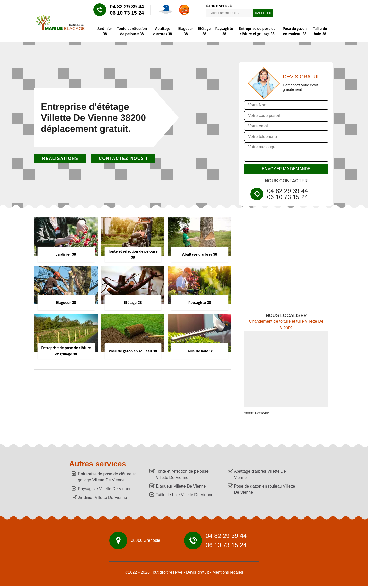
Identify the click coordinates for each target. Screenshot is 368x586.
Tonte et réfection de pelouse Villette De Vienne (182, 474)
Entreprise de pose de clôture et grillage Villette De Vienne (107, 477)
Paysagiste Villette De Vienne (104, 489)
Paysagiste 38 (224, 31)
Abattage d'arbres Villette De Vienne (260, 474)
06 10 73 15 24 (127, 13)
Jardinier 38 (104, 31)
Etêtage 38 (204, 31)
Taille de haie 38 (320, 31)
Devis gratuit (197, 572)
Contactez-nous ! (123, 158)
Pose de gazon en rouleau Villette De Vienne (264, 489)
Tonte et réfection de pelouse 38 (132, 31)
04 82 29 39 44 (127, 6)
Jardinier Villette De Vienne (102, 497)
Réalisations (60, 158)
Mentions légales (227, 572)
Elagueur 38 (185, 31)
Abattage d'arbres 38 (162, 31)
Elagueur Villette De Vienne (181, 486)
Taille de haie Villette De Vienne (184, 495)
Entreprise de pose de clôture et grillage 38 (257, 31)
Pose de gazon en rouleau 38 (295, 31)
